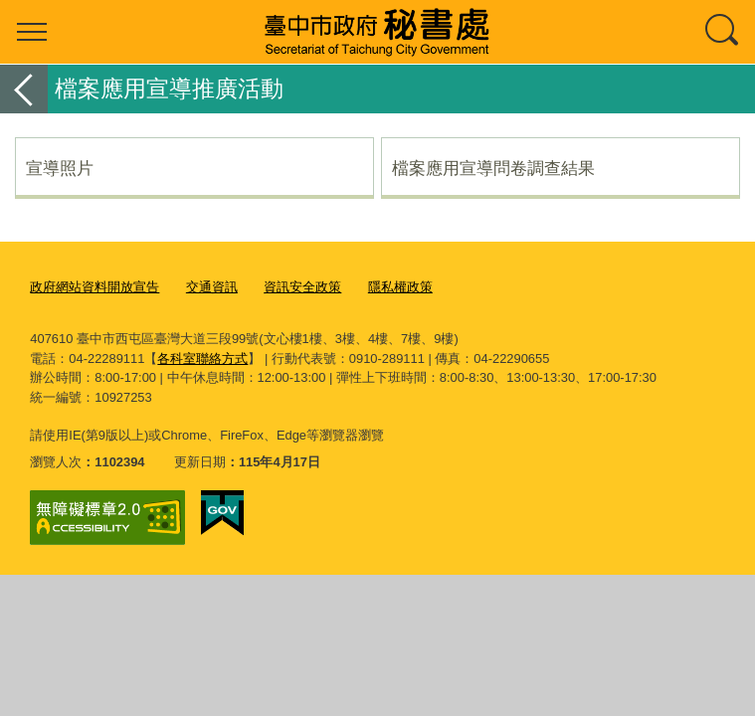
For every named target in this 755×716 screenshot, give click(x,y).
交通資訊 (212, 286)
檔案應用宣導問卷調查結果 (493, 168)
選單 (32, 32)
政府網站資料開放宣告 (94, 286)
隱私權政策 (400, 286)
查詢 (723, 32)
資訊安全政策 (302, 286)
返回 (24, 89)
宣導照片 (60, 168)
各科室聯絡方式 (202, 358)
